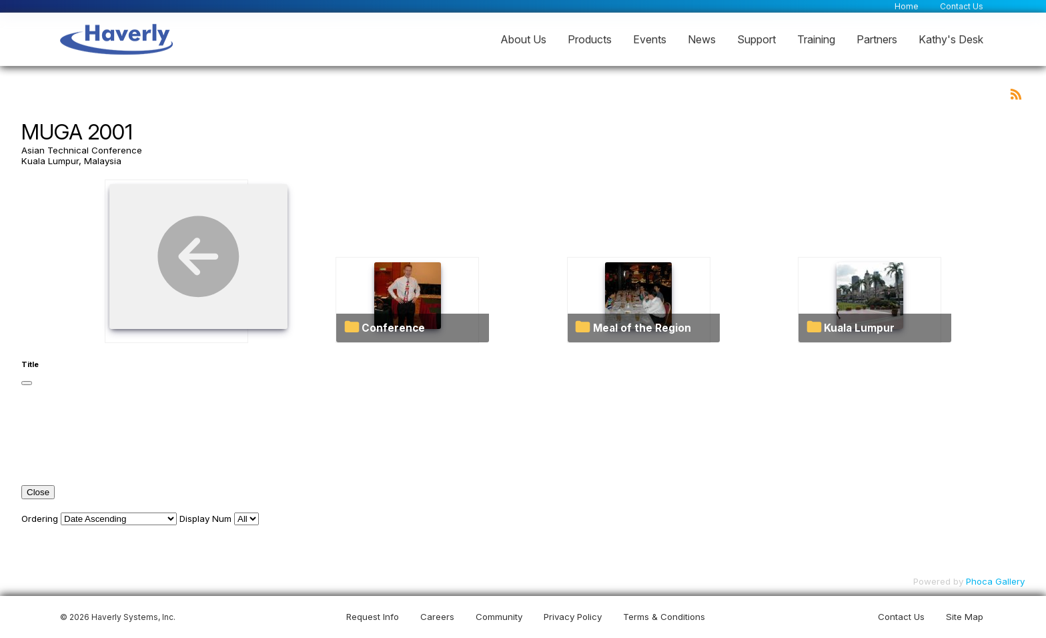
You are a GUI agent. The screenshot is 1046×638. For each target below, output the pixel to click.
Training (816, 38)
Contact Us (961, 6)
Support (756, 38)
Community (499, 616)
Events (649, 38)
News (702, 38)
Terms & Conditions (664, 616)
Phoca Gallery (995, 581)
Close (38, 492)
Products (590, 38)
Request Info (372, 616)
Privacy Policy (573, 616)
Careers (437, 616)
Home (907, 6)
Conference (393, 328)
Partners (877, 38)
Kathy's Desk (951, 38)
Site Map (964, 616)
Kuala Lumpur (859, 328)
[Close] (26, 383)
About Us (523, 38)
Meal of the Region (642, 328)
